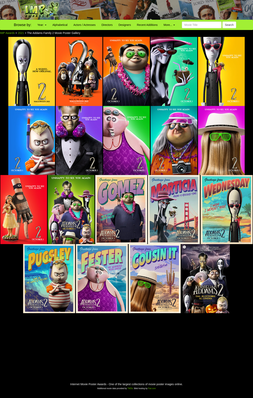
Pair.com (152, 388)
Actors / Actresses (84, 24)
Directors (106, 24)
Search (229, 24)
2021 (21, 33)
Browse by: (22, 25)
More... (169, 24)
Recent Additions (147, 24)
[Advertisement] (158, 10)
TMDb (130, 388)
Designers (124, 24)
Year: (41, 24)
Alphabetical (59, 24)
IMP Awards (7, 33)
